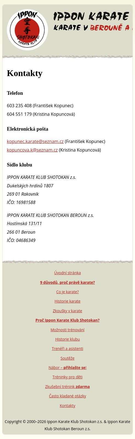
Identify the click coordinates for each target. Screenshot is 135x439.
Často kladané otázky (67, 395)
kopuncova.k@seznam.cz (32, 150)
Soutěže (67, 358)
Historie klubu (67, 339)
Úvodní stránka (67, 272)
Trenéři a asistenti (67, 348)
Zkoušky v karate (67, 310)
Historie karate (67, 301)
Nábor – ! (67, 367)
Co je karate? (67, 291)
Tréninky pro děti (67, 376)
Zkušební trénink (67, 386)
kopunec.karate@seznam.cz (35, 141)
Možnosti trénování (67, 329)
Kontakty (67, 405)
